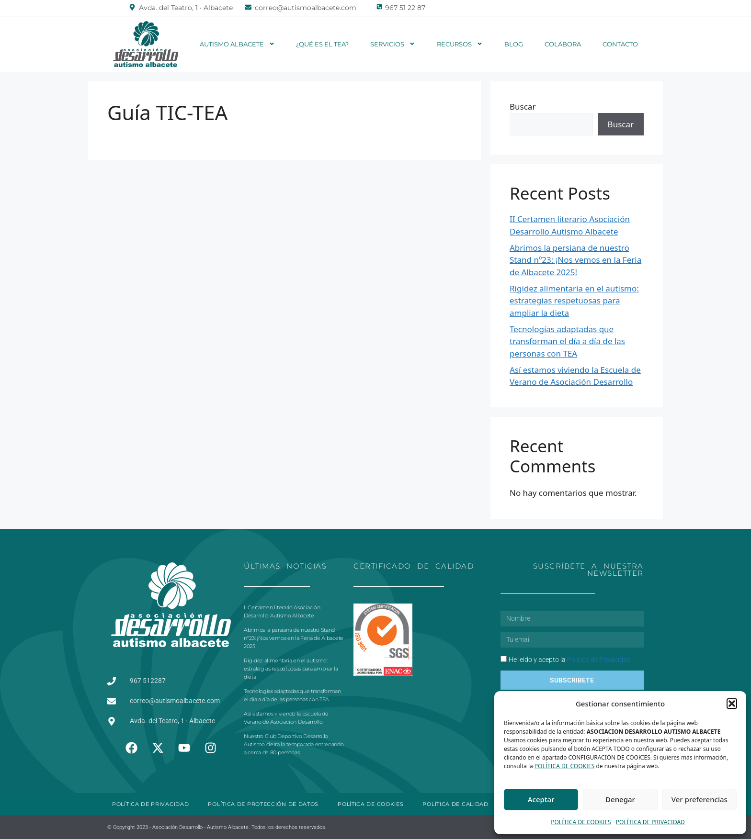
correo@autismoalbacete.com (305, 7)
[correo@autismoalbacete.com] (248, 7)
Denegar (620, 799)
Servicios (392, 44)
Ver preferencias (699, 799)
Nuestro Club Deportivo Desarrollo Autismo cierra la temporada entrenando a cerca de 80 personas (294, 744)
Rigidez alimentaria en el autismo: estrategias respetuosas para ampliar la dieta (574, 300)
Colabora (563, 44)
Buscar (522, 106)
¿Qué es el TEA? (322, 44)
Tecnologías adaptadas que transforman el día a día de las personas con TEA (567, 341)
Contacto (620, 44)
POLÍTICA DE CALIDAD (455, 804)
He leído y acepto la (570, 659)
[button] (732, 703)
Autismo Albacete (237, 44)
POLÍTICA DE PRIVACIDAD (650, 822)
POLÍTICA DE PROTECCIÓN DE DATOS (263, 804)
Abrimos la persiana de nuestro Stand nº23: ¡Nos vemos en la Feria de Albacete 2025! (575, 260)
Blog (513, 44)
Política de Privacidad (599, 659)
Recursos (460, 44)
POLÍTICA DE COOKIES (565, 766)
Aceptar (541, 799)
